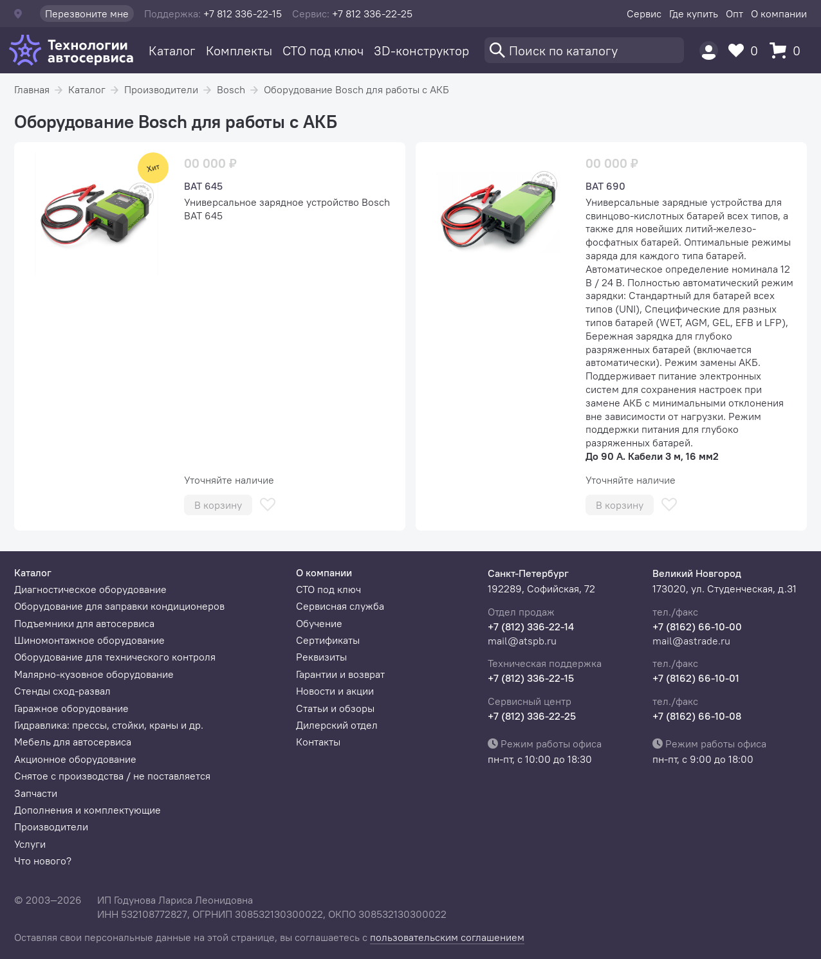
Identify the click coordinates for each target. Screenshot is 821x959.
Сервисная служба (340, 605)
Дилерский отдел (337, 724)
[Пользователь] (708, 50)
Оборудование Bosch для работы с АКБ (356, 89)
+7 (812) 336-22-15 (531, 678)
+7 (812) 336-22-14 (531, 626)
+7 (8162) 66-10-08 (696, 716)
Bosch (231, 89)
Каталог (172, 50)
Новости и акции (335, 690)
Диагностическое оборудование (90, 589)
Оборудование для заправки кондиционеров (119, 605)
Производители (161, 89)
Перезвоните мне (87, 13)
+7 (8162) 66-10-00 (697, 626)
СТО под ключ (323, 50)
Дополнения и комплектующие (87, 809)
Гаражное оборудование (71, 708)
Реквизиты (321, 656)
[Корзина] (788, 50)
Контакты (318, 741)
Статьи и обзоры (335, 708)
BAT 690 (605, 185)
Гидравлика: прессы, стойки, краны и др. (108, 724)
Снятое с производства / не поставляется (112, 775)
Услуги (30, 843)
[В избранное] (267, 504)
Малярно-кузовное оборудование (94, 674)
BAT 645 (203, 185)
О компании (779, 13)
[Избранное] (746, 50)
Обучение (319, 623)
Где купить (693, 13)
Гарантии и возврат (340, 674)
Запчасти (35, 793)
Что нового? (42, 860)
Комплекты (239, 50)
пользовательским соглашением (447, 937)
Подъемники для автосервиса (84, 623)
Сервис (644, 13)
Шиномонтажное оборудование (89, 640)
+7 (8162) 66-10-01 (695, 678)
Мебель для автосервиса (72, 741)
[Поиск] (584, 50)
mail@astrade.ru (691, 640)
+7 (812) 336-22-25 (532, 716)
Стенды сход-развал (62, 690)
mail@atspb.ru (522, 640)
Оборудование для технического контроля (115, 656)
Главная (32, 89)
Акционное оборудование (75, 759)
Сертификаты (328, 640)
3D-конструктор (421, 50)
